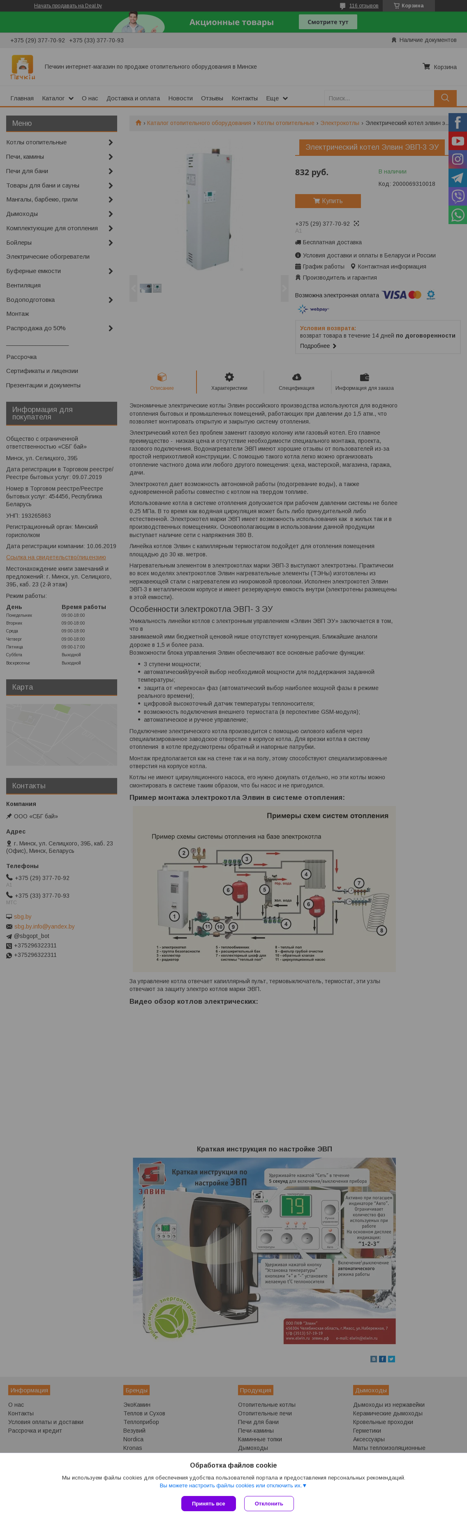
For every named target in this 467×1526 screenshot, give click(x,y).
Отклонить (269, 1504)
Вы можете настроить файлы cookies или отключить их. (231, 1485)
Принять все (208, 1504)
